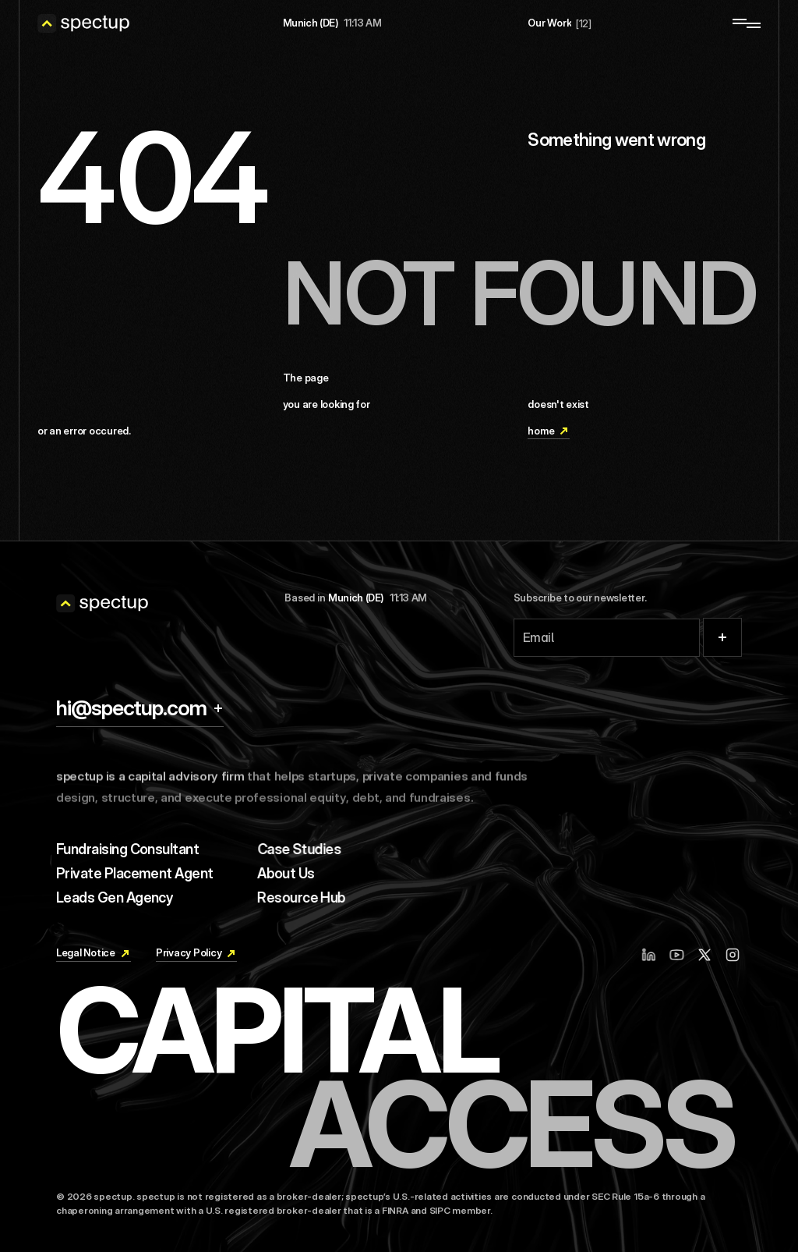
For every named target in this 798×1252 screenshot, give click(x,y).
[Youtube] (683, 954)
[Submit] (722, 637)
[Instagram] (735, 954)
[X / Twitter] (706, 954)
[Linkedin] (655, 954)
